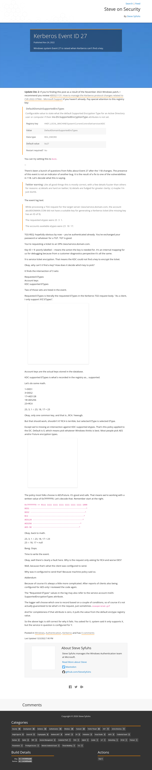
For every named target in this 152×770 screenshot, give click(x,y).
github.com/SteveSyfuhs (78, 671)
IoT (103, 740)
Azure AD (30, 734)
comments (88, 632)
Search (129, 3)
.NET (106, 729)
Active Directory (118, 729)
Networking (113, 740)
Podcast (134, 740)
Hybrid (85, 740)
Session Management (48, 740)
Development (29, 729)
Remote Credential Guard (51, 746)
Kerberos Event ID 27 (60, 36)
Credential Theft (64, 740)
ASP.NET (69, 734)
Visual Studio (100, 734)
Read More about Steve (74, 662)
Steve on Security (122, 9)
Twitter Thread (94, 729)
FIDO (76, 740)
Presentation (17, 746)
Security (16, 729)
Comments (32, 704)
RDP (34, 740)
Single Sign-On (18, 734)
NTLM (124, 740)
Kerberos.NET (56, 734)
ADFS (111, 734)
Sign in (101, 759)
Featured (80, 729)
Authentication (53, 632)
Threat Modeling (68, 746)
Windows (40, 632)
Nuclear (16, 740)
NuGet (25, 740)
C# (78, 734)
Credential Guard (123, 734)
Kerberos (67, 632)
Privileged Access (32, 746)
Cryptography (43, 734)
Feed (137, 3)
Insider (94, 740)
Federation (87, 734)
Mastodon (71, 666)
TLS (80, 746)
